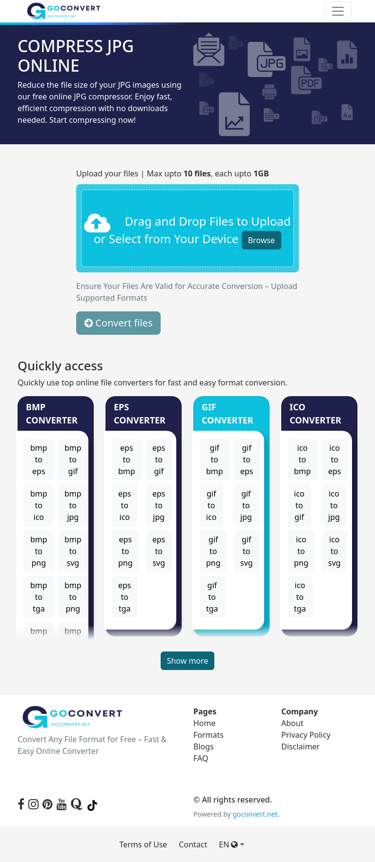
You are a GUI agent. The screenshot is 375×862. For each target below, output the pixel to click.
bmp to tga (38, 597)
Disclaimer (300, 746)
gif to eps (246, 459)
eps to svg (159, 551)
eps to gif (159, 459)
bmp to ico (38, 505)
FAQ (200, 758)
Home (204, 723)
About (292, 723)
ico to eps (334, 459)
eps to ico (124, 505)
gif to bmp (214, 459)
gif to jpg (246, 505)
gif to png (213, 551)
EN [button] (228, 844)
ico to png (301, 551)
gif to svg (246, 551)
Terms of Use (143, 844)
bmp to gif (73, 459)
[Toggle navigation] (338, 11)
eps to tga (124, 597)
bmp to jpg (73, 505)
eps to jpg (159, 505)
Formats (208, 734)
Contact (193, 844)
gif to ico (211, 505)
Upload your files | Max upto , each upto (172, 173)
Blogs (203, 746)
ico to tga (300, 597)
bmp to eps (38, 459)
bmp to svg (73, 551)
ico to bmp (302, 459)
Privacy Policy (306, 734)
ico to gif (299, 505)
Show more (187, 660)
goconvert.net (254, 814)
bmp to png (38, 551)
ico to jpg (334, 505)
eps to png (125, 551)
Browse (261, 240)
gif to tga (212, 597)
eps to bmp (126, 459)
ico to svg (334, 551)
